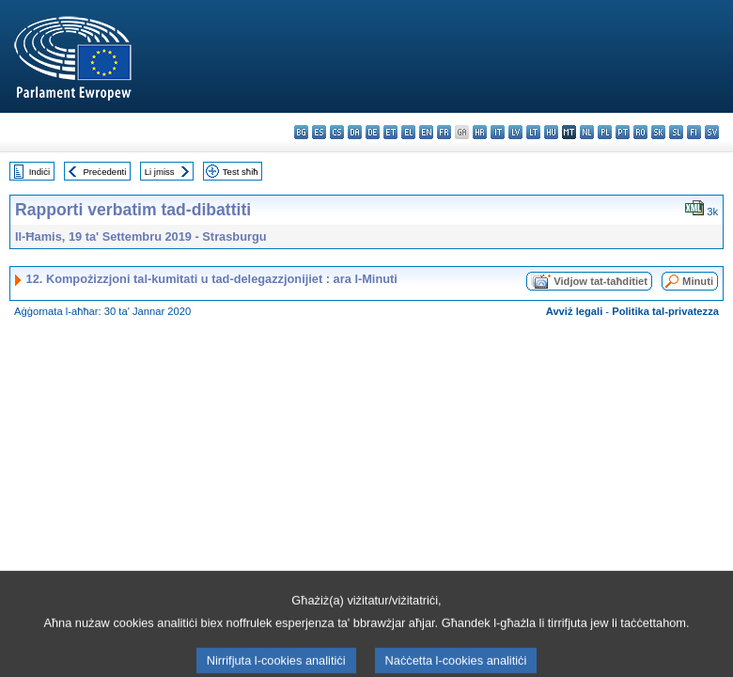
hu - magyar (551, 132)
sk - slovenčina (658, 132)
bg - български (301, 132)
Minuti (697, 281)
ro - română (640, 132)
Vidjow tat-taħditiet (600, 281)
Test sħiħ (240, 171)
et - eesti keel (390, 132)
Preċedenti (104, 171)
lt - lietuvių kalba (533, 132)
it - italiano (498, 132)
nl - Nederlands (587, 132)
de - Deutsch (373, 132)
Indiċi (39, 171)
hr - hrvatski (480, 132)
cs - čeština (337, 132)
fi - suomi (694, 132)
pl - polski (605, 132)
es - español (319, 132)
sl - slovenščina (676, 132)
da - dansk (355, 132)
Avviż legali (574, 311)
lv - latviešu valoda (515, 132)
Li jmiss (160, 171)
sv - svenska (712, 132)
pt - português (623, 132)
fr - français (444, 132)
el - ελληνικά (408, 132)
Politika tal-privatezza (665, 311)
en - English (426, 132)
